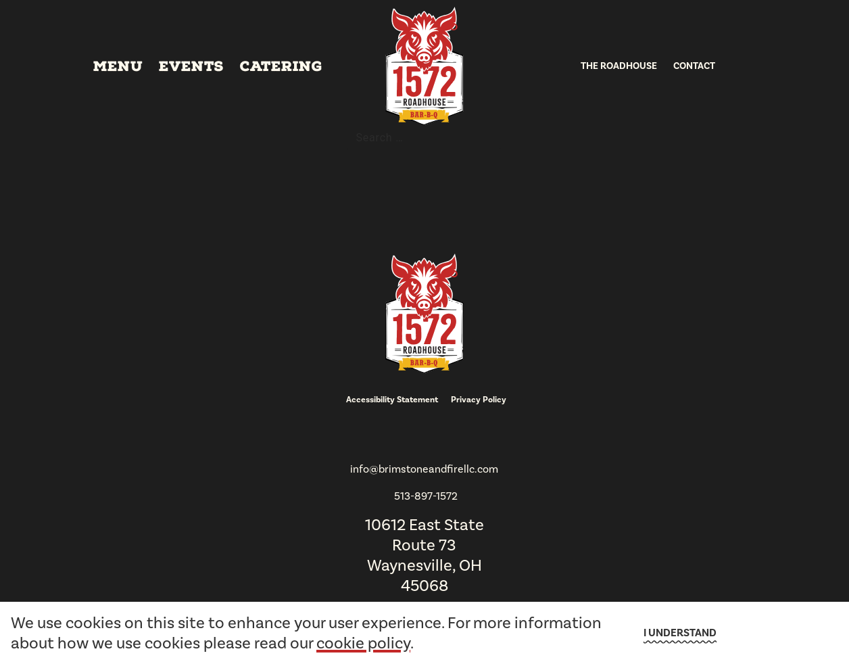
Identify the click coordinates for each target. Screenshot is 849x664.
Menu (118, 66)
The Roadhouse (619, 66)
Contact (694, 66)
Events (191, 66)
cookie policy (363, 643)
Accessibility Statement (392, 399)
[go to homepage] (424, 66)
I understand (680, 633)
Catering (281, 66)
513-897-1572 (426, 496)
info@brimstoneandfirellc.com (424, 469)
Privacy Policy (478, 399)
